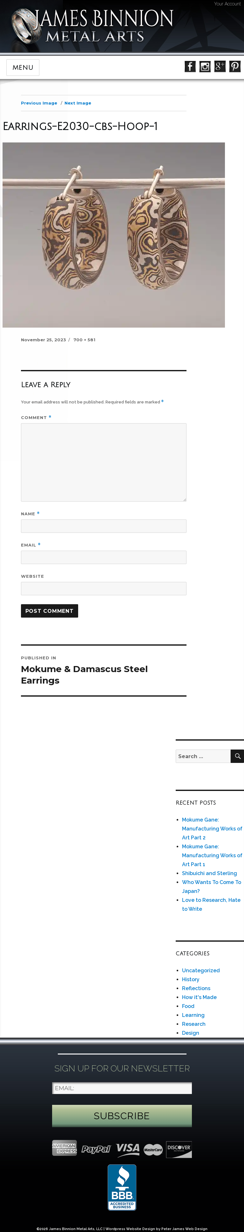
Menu (23, 67)
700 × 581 (84, 339)
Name (30, 514)
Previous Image (39, 102)
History (191, 979)
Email (31, 545)
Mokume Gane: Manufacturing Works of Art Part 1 (212, 855)
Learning (193, 1015)
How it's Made (199, 997)
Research (194, 1024)
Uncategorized (201, 970)
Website (32, 576)
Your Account (227, 3)
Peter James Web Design (184, 1229)
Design (190, 1033)
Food (188, 1006)
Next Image (77, 102)
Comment (36, 417)
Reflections (196, 988)
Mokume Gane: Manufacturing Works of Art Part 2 (212, 829)
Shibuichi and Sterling (209, 873)
